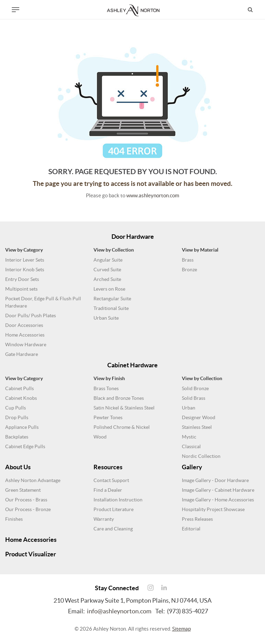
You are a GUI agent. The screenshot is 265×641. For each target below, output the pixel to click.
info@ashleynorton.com (119, 611)
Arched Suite (107, 279)
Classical (191, 446)
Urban (188, 408)
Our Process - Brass (26, 499)
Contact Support (111, 480)
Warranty (104, 519)
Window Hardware (25, 344)
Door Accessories (24, 325)
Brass (188, 260)
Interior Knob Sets (24, 269)
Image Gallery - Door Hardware (215, 480)
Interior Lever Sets (24, 260)
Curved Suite (107, 269)
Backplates (16, 437)
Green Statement (23, 490)
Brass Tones (106, 388)
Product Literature (114, 509)
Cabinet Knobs (21, 398)
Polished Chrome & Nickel (122, 427)
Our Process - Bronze (28, 509)
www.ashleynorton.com (152, 195)
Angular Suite (108, 260)
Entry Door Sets (22, 279)
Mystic (189, 437)
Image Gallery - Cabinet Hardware (218, 490)
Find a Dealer (108, 490)
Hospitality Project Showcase (213, 509)
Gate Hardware (21, 354)
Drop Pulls (16, 417)
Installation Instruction (118, 499)
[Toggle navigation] (15, 9)
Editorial (191, 528)
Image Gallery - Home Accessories (218, 499)
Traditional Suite (111, 308)
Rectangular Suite (112, 298)
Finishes (14, 519)
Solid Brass (193, 398)
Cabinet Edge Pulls (25, 446)
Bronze (189, 269)
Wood (100, 437)
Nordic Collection (201, 456)
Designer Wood (198, 417)
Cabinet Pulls (19, 388)
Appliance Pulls (22, 427)
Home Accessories (25, 335)
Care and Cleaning (113, 528)
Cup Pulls (15, 408)
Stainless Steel (197, 427)
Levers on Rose (109, 289)
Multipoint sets (21, 289)
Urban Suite (106, 318)
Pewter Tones (108, 417)
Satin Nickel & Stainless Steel (124, 408)
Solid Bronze (195, 388)
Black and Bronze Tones (119, 398)
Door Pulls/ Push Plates (30, 315)
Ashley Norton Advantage (32, 480)
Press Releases (197, 519)
